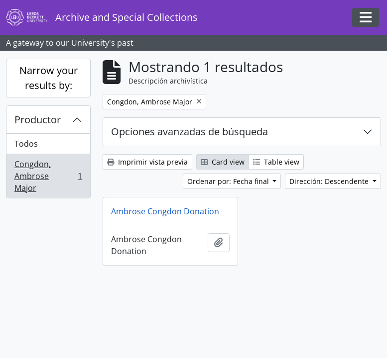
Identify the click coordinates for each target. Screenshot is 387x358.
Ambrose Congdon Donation (165, 211)
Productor (37, 119)
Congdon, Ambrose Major (48, 176)
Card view (223, 162)
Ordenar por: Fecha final (229, 181)
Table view (276, 162)
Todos (26, 143)
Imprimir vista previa (147, 162)
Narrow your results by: (48, 78)
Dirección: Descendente (330, 181)
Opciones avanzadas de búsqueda (189, 131)
